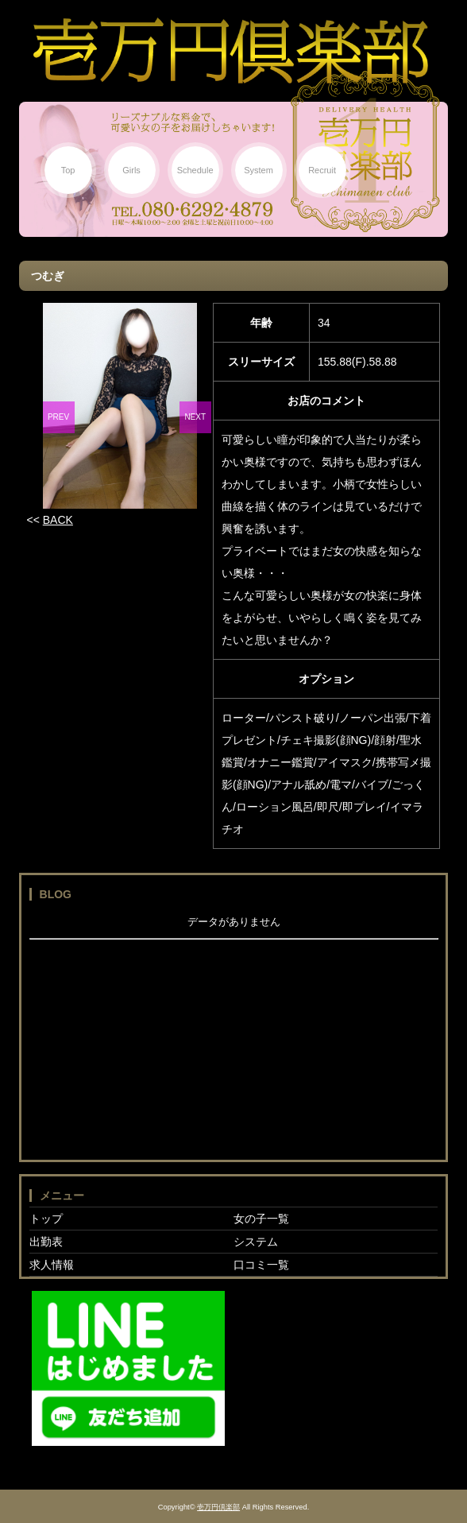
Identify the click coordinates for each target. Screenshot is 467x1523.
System (258, 170)
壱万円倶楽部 (218, 1507)
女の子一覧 (261, 1218)
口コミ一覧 (261, 1264)
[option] (120, 406)
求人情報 (51, 1264)
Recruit (322, 170)
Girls (131, 170)
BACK (58, 519)
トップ (46, 1218)
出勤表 (46, 1241)
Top (68, 170)
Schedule (195, 170)
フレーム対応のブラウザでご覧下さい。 (233, 1032)
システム (256, 1241)
